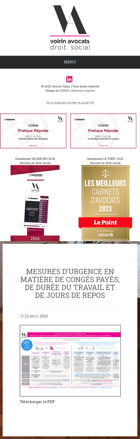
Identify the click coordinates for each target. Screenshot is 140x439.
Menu (70, 61)
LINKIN (64, 90)
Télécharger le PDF (37, 401)
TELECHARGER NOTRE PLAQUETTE (70, 103)
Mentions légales (83, 90)
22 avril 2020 (36, 316)
